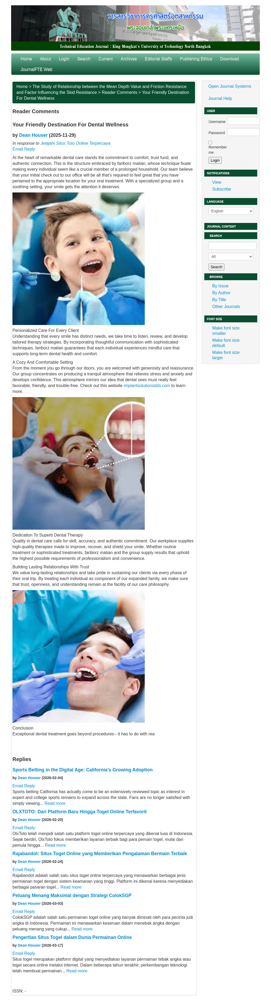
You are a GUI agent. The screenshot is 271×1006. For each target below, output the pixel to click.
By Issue (220, 286)
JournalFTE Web (36, 69)
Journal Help (220, 98)
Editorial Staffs (158, 58)
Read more (54, 803)
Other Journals (226, 306)
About (45, 58)
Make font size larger (226, 355)
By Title (219, 299)
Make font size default (226, 343)
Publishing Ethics (196, 58)
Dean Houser (33, 135)
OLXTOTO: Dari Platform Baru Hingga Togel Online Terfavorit (79, 811)
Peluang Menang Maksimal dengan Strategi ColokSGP (72, 895)
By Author (221, 293)
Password (217, 133)
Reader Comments (119, 92)
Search (84, 58)
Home (26, 58)
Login (64, 58)
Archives (129, 58)
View (216, 182)
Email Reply (23, 149)
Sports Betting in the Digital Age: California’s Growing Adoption (82, 769)
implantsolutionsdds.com (147, 385)
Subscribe (221, 189)
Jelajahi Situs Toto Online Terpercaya (75, 143)
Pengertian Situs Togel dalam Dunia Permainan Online (72, 937)
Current (105, 58)
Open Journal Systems (229, 86)
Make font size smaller (226, 331)
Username (217, 122)
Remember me (218, 150)
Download (229, 58)
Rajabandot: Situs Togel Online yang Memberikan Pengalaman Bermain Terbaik (99, 853)
